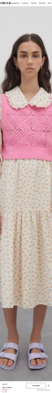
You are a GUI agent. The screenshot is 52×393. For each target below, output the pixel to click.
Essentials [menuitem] (42, 3)
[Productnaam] (14, 384)
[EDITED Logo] (5, 3)
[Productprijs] (14, 390)
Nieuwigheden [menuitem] (14, 3)
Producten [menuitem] (25, 3)
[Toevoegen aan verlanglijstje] (49, 385)
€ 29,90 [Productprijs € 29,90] (4, 389)
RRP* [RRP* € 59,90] (7, 387)
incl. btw (4, 392)
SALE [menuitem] (49, 3)
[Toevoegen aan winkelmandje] (36, 385)
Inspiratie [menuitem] (33, 3)
